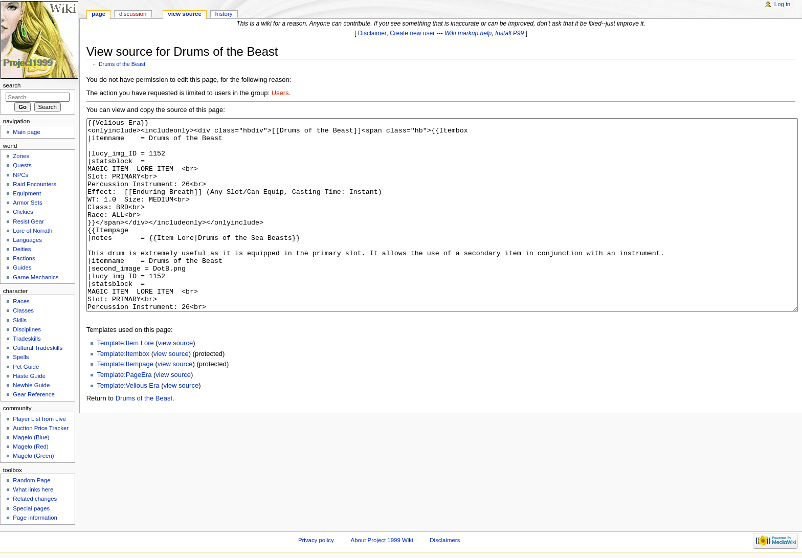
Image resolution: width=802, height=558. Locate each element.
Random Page (31, 480)
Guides (22, 267)
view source (175, 381)
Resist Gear (28, 221)
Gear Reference (34, 394)
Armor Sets (27, 202)
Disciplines (27, 329)
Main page (26, 132)
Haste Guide (29, 376)
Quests (22, 165)
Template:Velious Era (128, 424)
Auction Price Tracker (41, 428)
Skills (20, 320)
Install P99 (509, 33)
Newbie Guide (31, 385)
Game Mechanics (35, 277)
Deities (22, 249)
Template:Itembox (123, 392)
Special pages (31, 508)
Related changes (35, 499)
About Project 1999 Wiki (382, 540)
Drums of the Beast (122, 64)
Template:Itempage (125, 402)
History (224, 14)
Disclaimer (372, 33)
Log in (782, 4)
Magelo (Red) (30, 446)
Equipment (27, 193)
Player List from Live (39, 419)
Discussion (132, 14)
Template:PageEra (124, 413)
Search (12, 85)
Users (280, 93)
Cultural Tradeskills (37, 348)
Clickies (23, 212)
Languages (27, 240)
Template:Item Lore (125, 381)
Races (21, 301)
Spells (21, 357)
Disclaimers (445, 540)
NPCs (20, 175)
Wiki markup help (468, 33)
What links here (33, 489)
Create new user (412, 33)
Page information (35, 518)
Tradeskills (26, 339)
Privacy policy (316, 540)
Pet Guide (26, 367)
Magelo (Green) (33, 456)
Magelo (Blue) (31, 437)
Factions (24, 258)
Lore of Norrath (32, 231)
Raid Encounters (34, 184)
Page (98, 14)
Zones (21, 156)
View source (185, 14)
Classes (23, 310)
